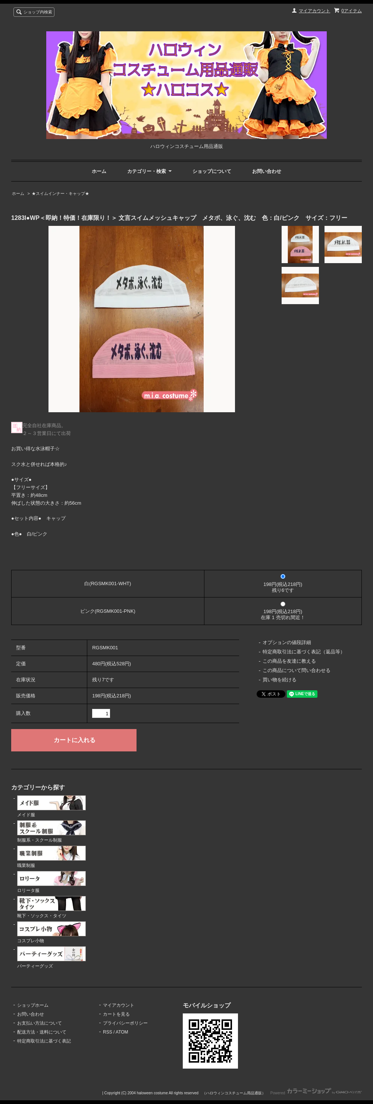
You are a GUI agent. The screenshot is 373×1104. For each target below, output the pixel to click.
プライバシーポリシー (125, 1023)
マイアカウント (314, 10)
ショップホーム (32, 1005)
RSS (107, 1032)
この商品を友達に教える (289, 661)
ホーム (99, 171)
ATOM (122, 1032)
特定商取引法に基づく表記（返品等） (304, 651)
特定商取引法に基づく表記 (44, 1041)
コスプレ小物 (51, 932)
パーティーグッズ (51, 957)
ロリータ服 (51, 882)
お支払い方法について (39, 1023)
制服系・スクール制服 (51, 831)
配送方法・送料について (41, 1032)
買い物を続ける (280, 679)
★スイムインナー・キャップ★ (60, 193)
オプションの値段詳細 (287, 642)
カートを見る (116, 1014)
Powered (316, 1093)
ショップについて (211, 171)
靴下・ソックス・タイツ (51, 907)
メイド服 (51, 806)
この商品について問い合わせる (296, 670)
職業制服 (51, 857)
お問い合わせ (266, 171)
